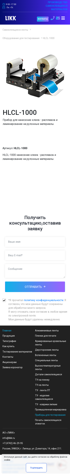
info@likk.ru (9, 438)
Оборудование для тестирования (21, 38)
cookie (7, 460)
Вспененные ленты (45, 355)
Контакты (8, 356)
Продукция (9, 335)
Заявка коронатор (13, 367)
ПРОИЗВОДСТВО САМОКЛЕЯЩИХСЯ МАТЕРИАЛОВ (56, 6)
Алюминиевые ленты (47, 330)
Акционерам (10, 362)
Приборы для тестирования (50, 415)
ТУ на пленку (42, 379)
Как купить (9, 346)
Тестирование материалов (17, 351)
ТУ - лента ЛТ (42, 390)
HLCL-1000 (48, 38)
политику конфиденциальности (43, 300)
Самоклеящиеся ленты (15, 29)
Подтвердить (36, 468)
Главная (7, 330)
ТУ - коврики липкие (46, 404)
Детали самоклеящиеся (48, 374)
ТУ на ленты (42, 385)
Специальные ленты (46, 360)
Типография (9, 341)
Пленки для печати (45, 335)
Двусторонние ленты (47, 349)
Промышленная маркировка (50, 409)
